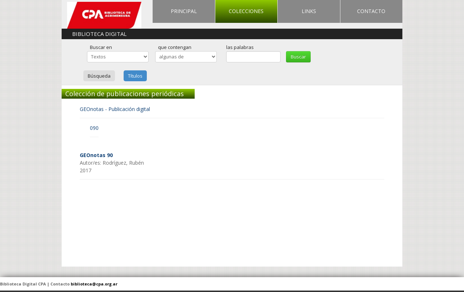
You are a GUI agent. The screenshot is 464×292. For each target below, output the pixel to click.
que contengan (174, 47)
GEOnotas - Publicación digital (115, 109)
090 (94, 127)
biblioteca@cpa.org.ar (94, 284)
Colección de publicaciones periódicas (124, 93)
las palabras (240, 47)
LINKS (309, 11)
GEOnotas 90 (96, 155)
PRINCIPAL (184, 11)
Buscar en (101, 47)
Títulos (135, 76)
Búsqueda (99, 76)
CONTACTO (371, 11)
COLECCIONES (246, 11)
